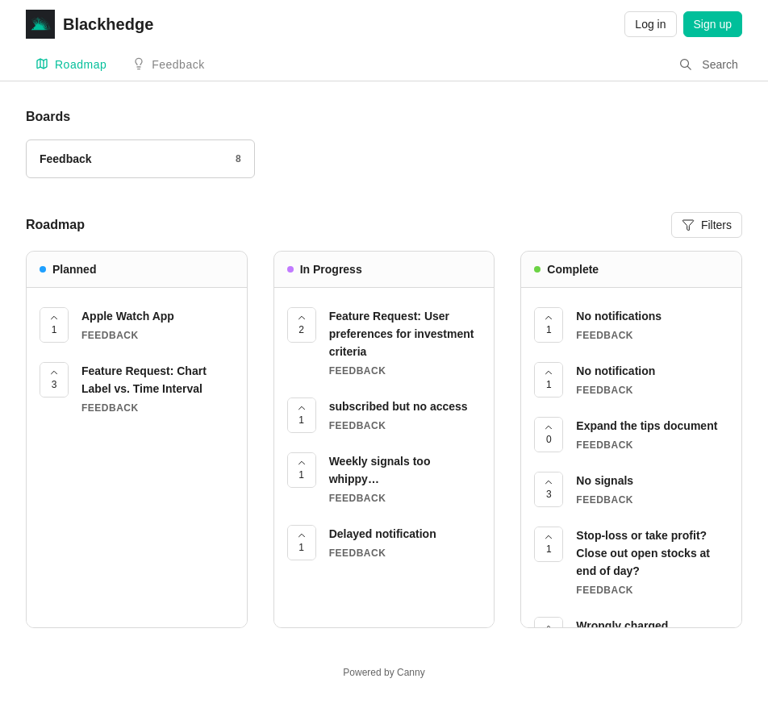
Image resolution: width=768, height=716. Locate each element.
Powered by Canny (383, 672)
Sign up (713, 24)
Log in (650, 24)
